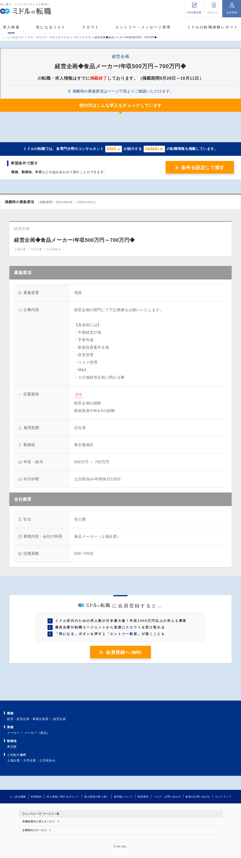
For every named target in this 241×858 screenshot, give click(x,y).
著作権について (123, 796)
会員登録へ (123, 652)
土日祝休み (47, 760)
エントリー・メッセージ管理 (143, 27)
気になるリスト (51, 27)
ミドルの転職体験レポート (212, 27)
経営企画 (59, 719)
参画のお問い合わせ (198, 796)
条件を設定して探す (203, 167)
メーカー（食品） (37, 733)
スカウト (90, 27)
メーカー (13, 733)
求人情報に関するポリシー (63, 796)
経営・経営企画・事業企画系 (27, 719)
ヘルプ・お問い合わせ (167, 796)
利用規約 (36, 796)
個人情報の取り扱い (96, 796)
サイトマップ (223, 796)
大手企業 (29, 760)
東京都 (12, 746)
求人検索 (11, 27)
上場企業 (13, 760)
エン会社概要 (18, 796)
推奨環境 (143, 796)
